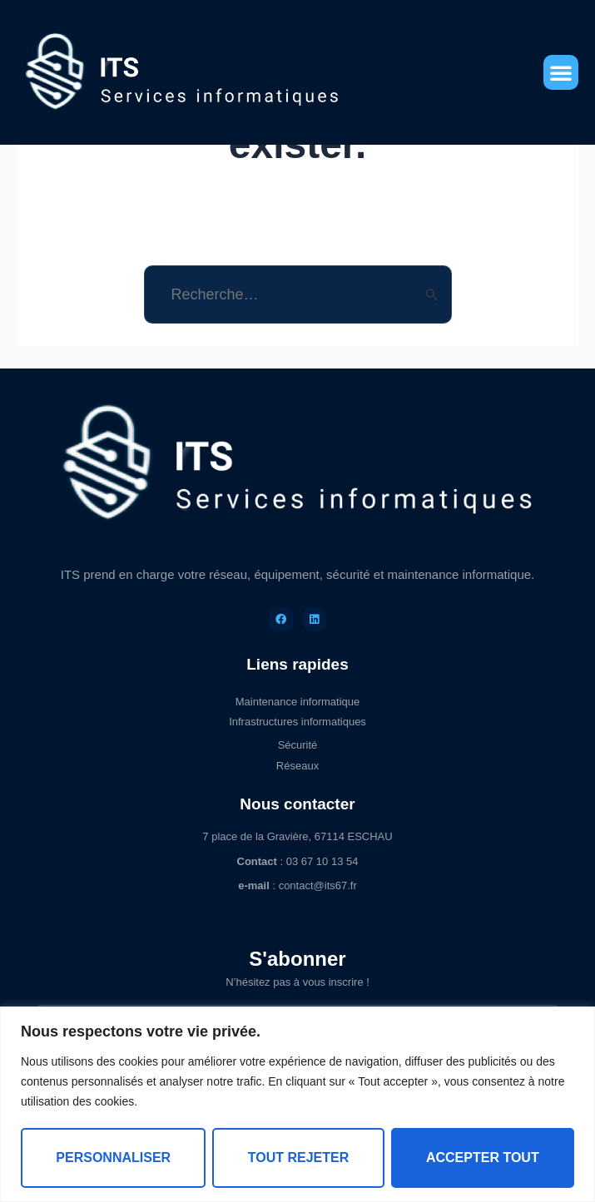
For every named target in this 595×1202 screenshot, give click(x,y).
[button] (560, 72)
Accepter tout (482, 1157)
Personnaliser (113, 1157)
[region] (297, 1104)
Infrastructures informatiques (297, 721)
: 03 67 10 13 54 (298, 861)
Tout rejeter (299, 1157)
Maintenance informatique (298, 701)
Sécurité (298, 745)
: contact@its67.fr (297, 885)
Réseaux (297, 765)
